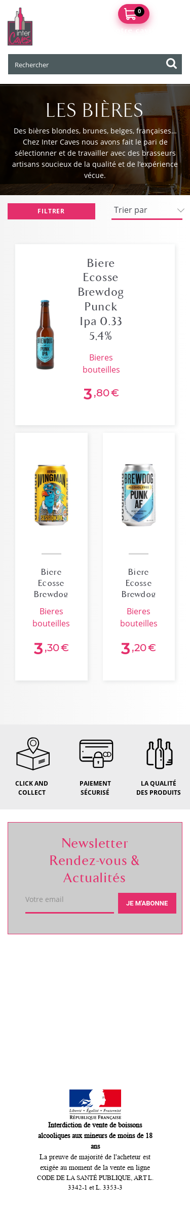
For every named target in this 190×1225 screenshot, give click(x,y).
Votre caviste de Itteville (71, 960)
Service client (46, 996)
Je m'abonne (147, 903)
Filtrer (51, 211)
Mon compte (43, 1032)
